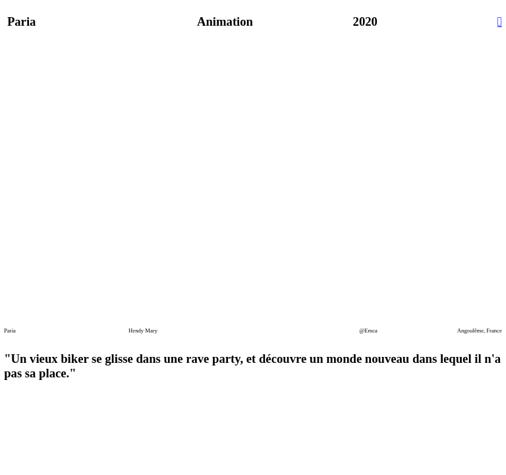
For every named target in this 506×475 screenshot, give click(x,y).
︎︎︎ (499, 21)
